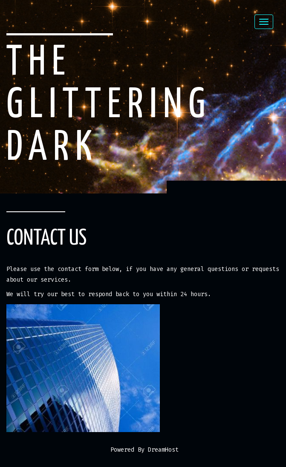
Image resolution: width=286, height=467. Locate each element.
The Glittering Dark (108, 105)
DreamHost (163, 449)
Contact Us (46, 238)
